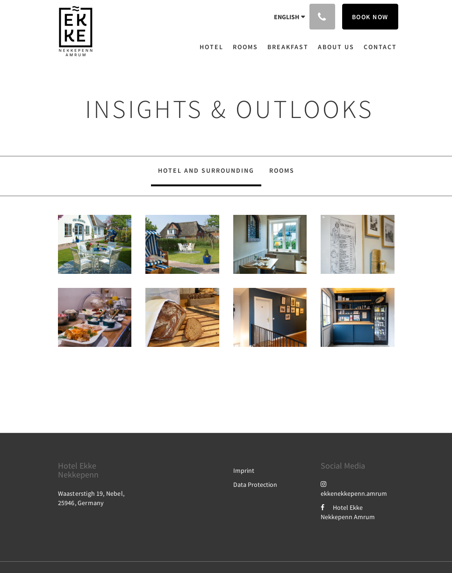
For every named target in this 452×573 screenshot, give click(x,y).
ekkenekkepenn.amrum (354, 489)
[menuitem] (214, 47)
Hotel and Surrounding (206, 170)
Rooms (281, 170)
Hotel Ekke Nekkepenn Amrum (348, 512)
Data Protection (255, 484)
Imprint (243, 470)
